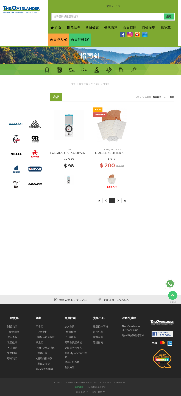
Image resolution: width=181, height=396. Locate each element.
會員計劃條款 (72, 362)
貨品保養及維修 (44, 369)
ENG (117, 6)
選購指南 (98, 342)
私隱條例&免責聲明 (97, 387)
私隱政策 (12, 342)
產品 (172, 97)
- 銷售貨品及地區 (45, 347)
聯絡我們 (12, 358)
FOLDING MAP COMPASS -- (69, 152)
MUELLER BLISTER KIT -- (112, 152)
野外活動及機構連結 (133, 335)
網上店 (39, 342)
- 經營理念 (13, 331)
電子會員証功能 (73, 342)
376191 (112, 158)
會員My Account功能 (76, 354)
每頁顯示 (157, 97)
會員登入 (58, 40)
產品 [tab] (56, 97)
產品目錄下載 (100, 326)
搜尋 (168, 16)
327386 (69, 158)
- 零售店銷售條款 (45, 337)
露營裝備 (83, 84)
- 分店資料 (41, 331)
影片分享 (98, 331)
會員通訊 (69, 367)
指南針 (106, 84)
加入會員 (69, 326)
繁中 (109, 6)
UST (69, 149)
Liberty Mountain (112, 149)
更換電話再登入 (73, 347)
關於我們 (12, 326)
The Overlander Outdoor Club (131, 328)
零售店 (39, 326)
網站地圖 (79, 387)
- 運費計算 (41, 353)
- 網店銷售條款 (44, 358)
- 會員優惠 (70, 331)
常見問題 (12, 353)
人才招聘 (12, 347)
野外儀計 (95, 84)
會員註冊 (80, 40)
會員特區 (130, 28)
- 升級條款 (70, 337)
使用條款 (12, 337)
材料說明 (98, 337)
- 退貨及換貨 (43, 363)
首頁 (73, 84)
